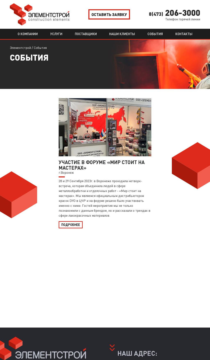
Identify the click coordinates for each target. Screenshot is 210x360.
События (155, 34)
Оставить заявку (109, 14)
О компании (28, 34)
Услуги (56, 34)
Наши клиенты (122, 34)
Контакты (183, 34)
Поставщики (86, 34)
